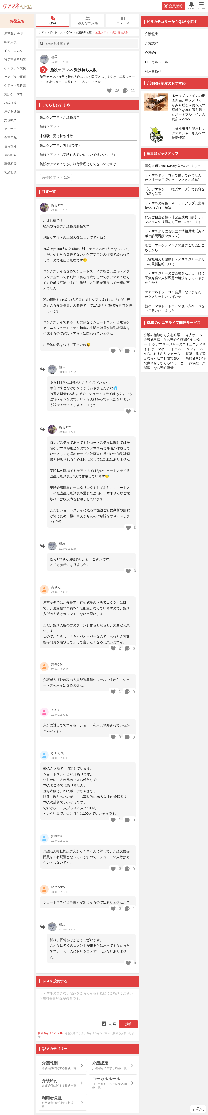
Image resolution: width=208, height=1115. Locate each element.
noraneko (58, 887)
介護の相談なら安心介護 (162, 335)
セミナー (10, 129)
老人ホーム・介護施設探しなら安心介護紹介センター (175, 339)
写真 (108, 1023)
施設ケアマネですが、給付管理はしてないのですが (78, 164)
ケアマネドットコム (17, 6)
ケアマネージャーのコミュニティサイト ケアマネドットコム (175, 346)
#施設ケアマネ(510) (56, 177)
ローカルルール (156, 62)
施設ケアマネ (13, 94)
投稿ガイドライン (50, 1033)
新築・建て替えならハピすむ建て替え (175, 356)
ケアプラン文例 (15, 68)
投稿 (128, 1024)
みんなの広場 (88, 20)
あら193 (57, 205)
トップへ (198, 1109)
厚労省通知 (12, 111)
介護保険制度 (84, 32)
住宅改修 (10, 146)
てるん (56, 710)
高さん (56, 587)
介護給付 (151, 53)
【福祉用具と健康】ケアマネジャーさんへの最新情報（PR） (175, 261)
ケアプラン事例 (15, 77)
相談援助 (10, 103)
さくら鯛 (57, 753)
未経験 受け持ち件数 (56, 136)
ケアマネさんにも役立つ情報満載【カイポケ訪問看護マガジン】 (175, 233)
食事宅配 (10, 137)
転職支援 (10, 42)
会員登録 (173, 6)
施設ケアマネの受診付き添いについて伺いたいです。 (80, 154)
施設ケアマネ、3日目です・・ (62, 145)
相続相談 (10, 172)
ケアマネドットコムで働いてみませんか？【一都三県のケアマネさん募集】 (173, 177)
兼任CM (57, 664)
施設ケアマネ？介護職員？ (60, 117)
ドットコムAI (13, 51)
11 (128, 90)
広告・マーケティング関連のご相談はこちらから (175, 247)
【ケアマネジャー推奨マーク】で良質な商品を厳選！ (175, 191)
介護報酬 (151, 34)
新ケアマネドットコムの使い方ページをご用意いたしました (175, 308)
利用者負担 (153, 71)
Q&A (52, 20)
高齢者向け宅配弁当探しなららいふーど (175, 360)
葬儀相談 (10, 163)
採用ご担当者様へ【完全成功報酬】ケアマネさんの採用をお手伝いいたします (175, 219)
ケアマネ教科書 (15, 85)
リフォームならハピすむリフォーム (173, 351)
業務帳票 (10, 120)
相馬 (54, 57)
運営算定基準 (13, 33)
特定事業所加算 (15, 59)
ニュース (122, 20)
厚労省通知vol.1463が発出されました (173, 166)
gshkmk (56, 836)
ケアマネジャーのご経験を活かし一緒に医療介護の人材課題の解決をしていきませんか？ (175, 277)
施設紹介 (10, 155)
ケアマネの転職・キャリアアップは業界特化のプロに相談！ (175, 205)
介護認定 (151, 43)
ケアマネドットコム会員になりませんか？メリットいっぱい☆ (173, 294)
